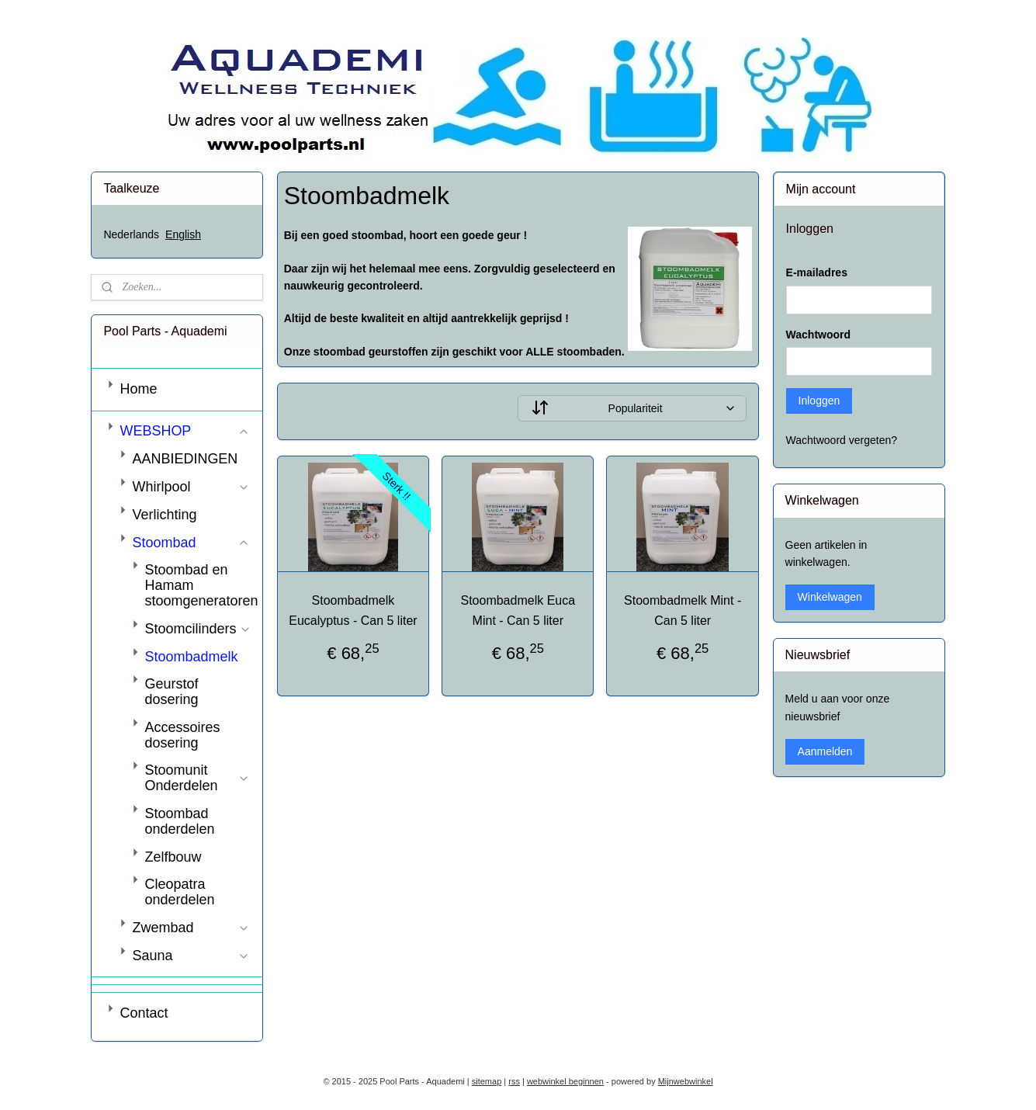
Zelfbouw (172, 857)
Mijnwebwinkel (685, 1081)
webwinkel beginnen (565, 1081)
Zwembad (191, 927)
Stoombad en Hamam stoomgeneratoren (201, 585)
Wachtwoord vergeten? (841, 440)
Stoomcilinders (197, 629)
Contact (144, 1013)
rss (514, 1081)
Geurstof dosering (171, 691)
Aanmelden (825, 751)
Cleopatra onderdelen (179, 891)
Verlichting (164, 514)
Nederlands (131, 234)
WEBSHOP (185, 431)
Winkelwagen (830, 597)
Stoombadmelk (190, 656)
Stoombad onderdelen (179, 821)
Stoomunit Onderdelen (197, 777)
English (183, 234)
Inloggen (819, 400)
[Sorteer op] (632, 408)
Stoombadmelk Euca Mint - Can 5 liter (518, 610)
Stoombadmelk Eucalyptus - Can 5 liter (353, 610)
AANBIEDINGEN (184, 459)
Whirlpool (191, 486)
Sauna (191, 955)
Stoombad (191, 542)
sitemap (487, 1081)
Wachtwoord (818, 334)
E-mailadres (816, 272)
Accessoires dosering (182, 735)
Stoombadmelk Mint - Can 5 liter (682, 610)
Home (138, 389)
